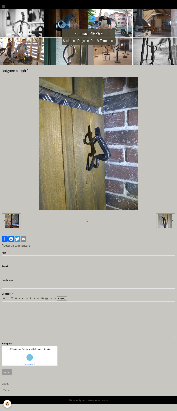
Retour (88, 221)
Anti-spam (7, 343)
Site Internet (7, 280)
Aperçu (62, 298)
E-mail (5, 266)
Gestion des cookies (98, 400)
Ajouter (6, 372)
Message (6, 293)
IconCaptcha (29, 364)
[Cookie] (7, 404)
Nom (4, 252)
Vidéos (6, 390)
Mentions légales (77, 400)
